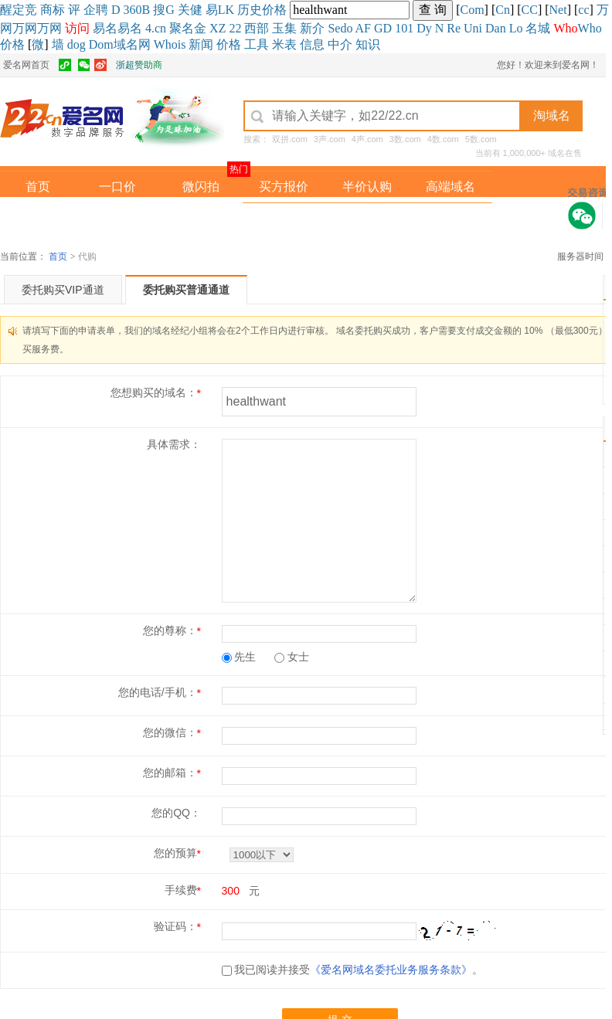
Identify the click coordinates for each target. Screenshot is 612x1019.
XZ (217, 28)
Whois (170, 44)
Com (472, 9)
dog (76, 44)
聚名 (181, 28)
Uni (473, 28)
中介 (340, 44)
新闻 (201, 44)
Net (558, 9)
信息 (312, 44)
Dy (424, 28)
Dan (495, 28)
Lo (516, 28)
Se (334, 28)
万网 (24, 28)
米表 (284, 44)
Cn (502, 9)
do (346, 28)
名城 (537, 28)
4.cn (155, 28)
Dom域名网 (120, 44)
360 (133, 9)
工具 (256, 44)
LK (226, 9)
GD (383, 28)
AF (363, 28)
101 (404, 28)
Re (454, 28)
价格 (274, 9)
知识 (367, 44)
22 (235, 28)
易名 (105, 28)
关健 (190, 9)
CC (530, 9)
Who (590, 28)
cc (583, 9)
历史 (249, 9)
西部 (256, 28)
